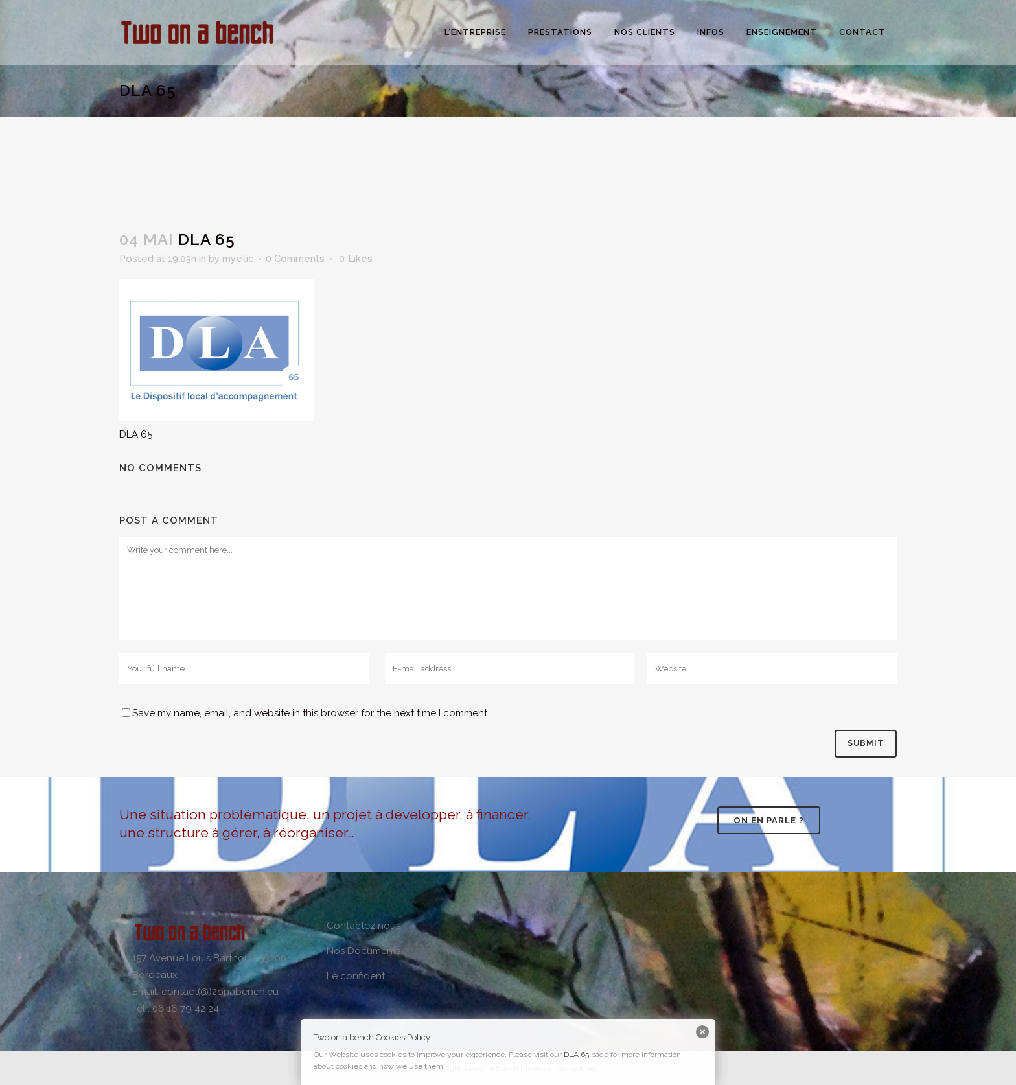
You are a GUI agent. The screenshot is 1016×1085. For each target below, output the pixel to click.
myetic (238, 258)
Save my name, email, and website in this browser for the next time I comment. (310, 713)
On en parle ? (768, 820)
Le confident (356, 976)
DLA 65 (576, 1054)
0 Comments (295, 258)
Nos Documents (363, 951)
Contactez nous (363, 925)
